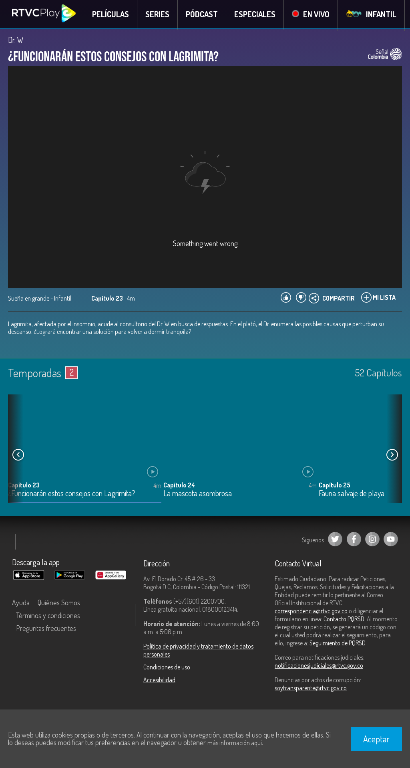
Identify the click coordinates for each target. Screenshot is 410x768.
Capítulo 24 (179, 486)
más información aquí (234, 743)
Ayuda (21, 603)
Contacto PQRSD (344, 620)
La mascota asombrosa (197, 494)
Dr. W (16, 41)
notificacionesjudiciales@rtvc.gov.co (319, 666)
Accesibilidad (159, 681)
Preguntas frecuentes (46, 629)
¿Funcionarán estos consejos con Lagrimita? (71, 494)
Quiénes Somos (59, 603)
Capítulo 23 (24, 486)
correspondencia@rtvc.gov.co (311, 612)
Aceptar (376, 738)
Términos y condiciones (48, 616)
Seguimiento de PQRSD (338, 644)
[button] (392, 456)
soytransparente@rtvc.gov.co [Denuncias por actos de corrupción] (311, 689)
